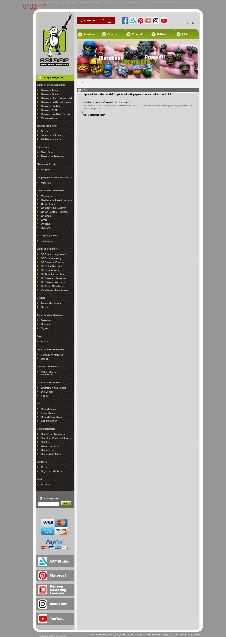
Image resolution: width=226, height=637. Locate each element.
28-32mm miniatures (52, 139)
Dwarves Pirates (50, 106)
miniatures (47, 241)
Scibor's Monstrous (97, 634)
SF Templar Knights (52, 274)
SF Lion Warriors (50, 270)
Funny (44, 395)
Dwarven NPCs (49, 110)
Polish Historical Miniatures (50, 373)
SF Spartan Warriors (52, 262)
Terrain (45, 467)
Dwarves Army (49, 90)
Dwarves (46, 320)
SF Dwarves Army (51, 258)
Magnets (46, 169)
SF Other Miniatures (52, 286)
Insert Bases (48, 413)
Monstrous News (153, 634)
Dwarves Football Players (55, 114)
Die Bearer (47, 391)
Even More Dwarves (52, 156)
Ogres (44, 328)
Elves (44, 220)
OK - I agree (29, 7)
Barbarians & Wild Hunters (56, 200)
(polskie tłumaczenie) (34, 5)
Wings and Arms (50, 446)
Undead (45, 223)
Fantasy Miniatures (52, 354)
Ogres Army (48, 204)
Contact (196, 634)
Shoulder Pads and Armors (56, 438)
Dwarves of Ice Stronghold (56, 98)
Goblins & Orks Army (53, 208)
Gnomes (46, 216)
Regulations (122, 634)
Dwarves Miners (50, 94)
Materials (46, 182)
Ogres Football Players (54, 212)
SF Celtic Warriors (51, 266)
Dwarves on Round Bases (56, 102)
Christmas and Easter (53, 388)
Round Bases (48, 409)
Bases (44, 307)
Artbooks (46, 484)
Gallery (165, 634)
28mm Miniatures (51, 303)
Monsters (46, 196)
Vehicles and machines (54, 290)
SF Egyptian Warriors (53, 278)
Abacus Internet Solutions (52, 635)
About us (111, 634)
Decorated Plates (51, 454)
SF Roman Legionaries (54, 254)
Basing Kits (48, 450)
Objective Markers (51, 471)
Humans (46, 227)
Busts (44, 131)
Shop (172, 634)
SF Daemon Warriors (53, 282)
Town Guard (48, 152)
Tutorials (140, 634)
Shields (45, 442)
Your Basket (181, 634)
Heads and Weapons (53, 434)
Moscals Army (49, 118)
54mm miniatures (51, 135)
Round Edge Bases (52, 417)
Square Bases (49, 421)
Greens (132, 634)
